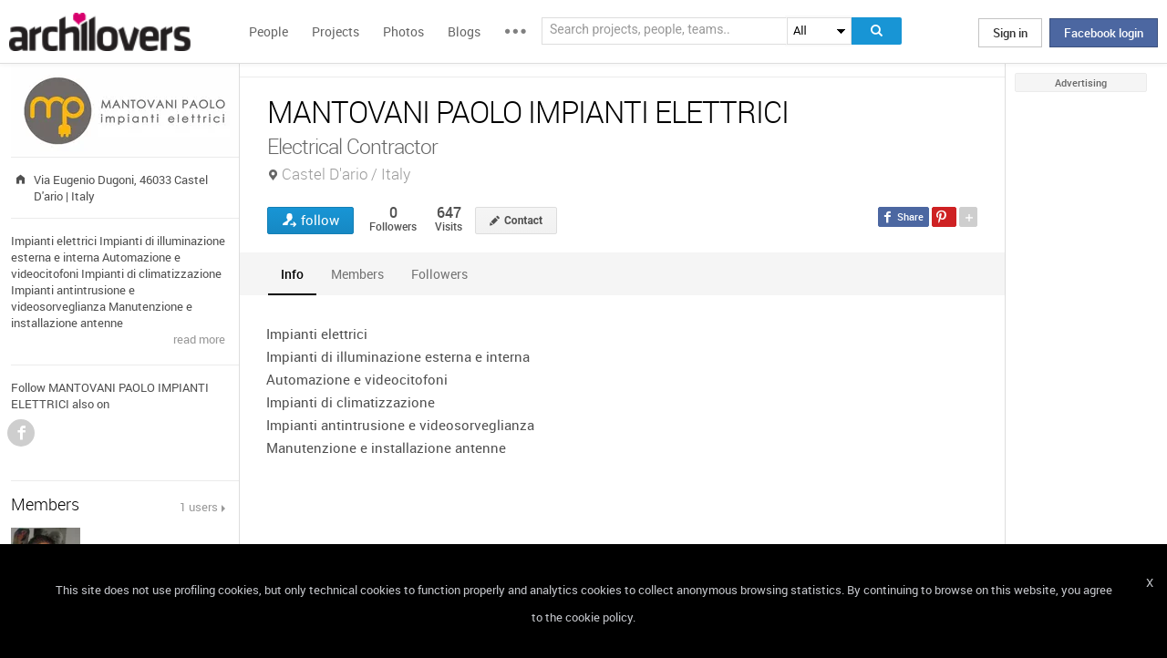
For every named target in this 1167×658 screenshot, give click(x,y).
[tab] (292, 273)
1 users (199, 506)
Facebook (21, 433)
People (268, 31)
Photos (403, 31)
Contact (523, 220)
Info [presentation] (292, 274)
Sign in (1010, 33)
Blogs (464, 31)
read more (199, 339)
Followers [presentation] (439, 274)
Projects (335, 31)
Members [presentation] (357, 274)
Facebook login (1103, 33)
